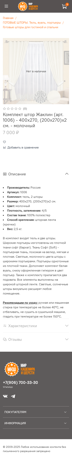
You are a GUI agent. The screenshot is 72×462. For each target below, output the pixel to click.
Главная (8, 18)
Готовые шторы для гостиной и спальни (30, 27)
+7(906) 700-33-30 (20, 382)
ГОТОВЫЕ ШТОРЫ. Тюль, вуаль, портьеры (32, 22)
